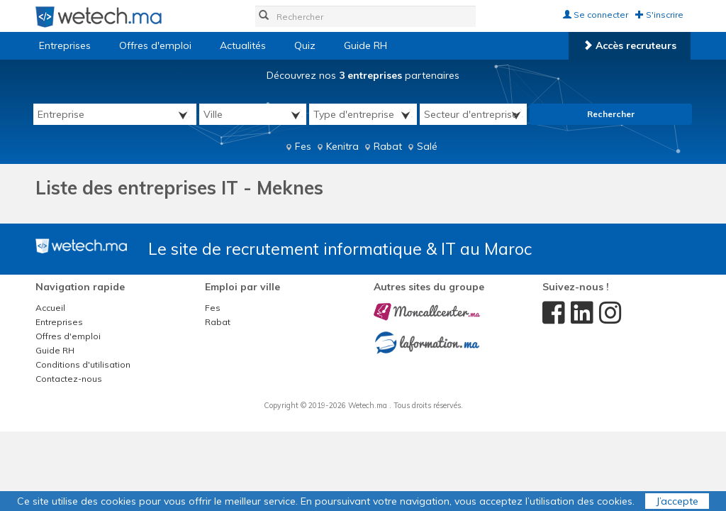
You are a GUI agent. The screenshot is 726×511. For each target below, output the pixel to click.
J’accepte (677, 501)
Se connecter (595, 14)
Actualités (243, 45)
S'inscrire (659, 14)
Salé (427, 146)
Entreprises (65, 45)
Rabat (388, 146)
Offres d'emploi (155, 45)
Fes (303, 146)
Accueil (50, 307)
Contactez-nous (68, 378)
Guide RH (365, 45)
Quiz (304, 45)
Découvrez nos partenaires (363, 75)
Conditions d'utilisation (82, 364)
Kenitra (342, 146)
